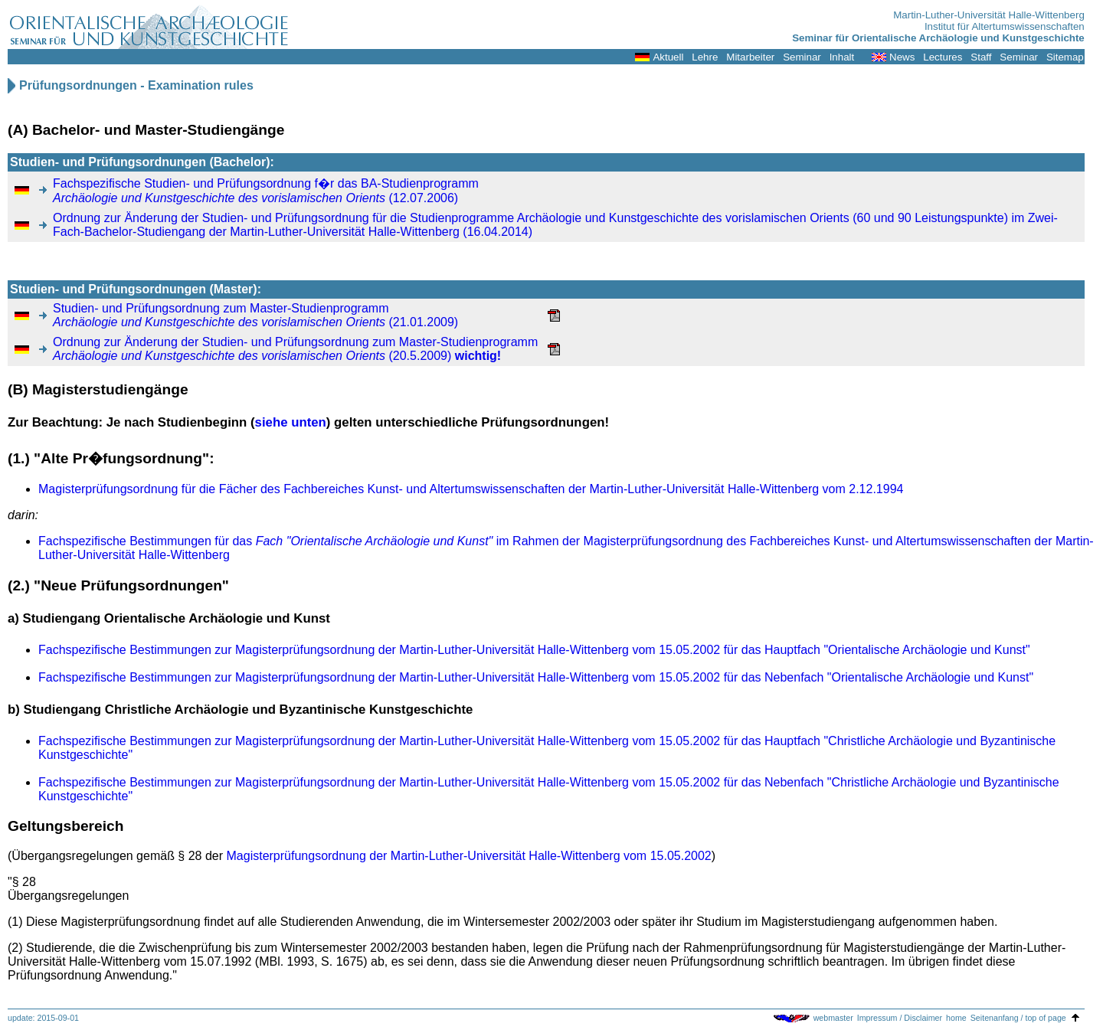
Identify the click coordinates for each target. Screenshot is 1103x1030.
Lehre (705, 57)
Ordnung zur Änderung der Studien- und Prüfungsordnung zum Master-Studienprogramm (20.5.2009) (295, 348)
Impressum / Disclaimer (899, 1017)
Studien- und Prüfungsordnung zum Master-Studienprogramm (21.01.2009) (255, 315)
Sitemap (1065, 57)
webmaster (833, 1017)
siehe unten (290, 422)
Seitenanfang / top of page (1018, 1017)
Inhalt (842, 57)
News (902, 57)
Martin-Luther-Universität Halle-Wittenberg (989, 15)
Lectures (942, 57)
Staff (980, 57)
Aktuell (668, 57)
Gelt (22, 826)
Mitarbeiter (750, 57)
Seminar (802, 57)
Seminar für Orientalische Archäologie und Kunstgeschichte (938, 38)
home (956, 1017)
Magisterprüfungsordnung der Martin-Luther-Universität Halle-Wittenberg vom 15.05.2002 (469, 855)
